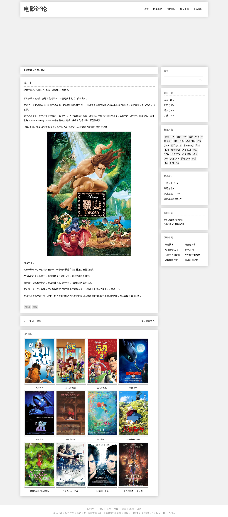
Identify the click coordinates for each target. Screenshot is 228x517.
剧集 (174, 163)
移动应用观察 (191, 260)
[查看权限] (180, 224)
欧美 (36, 70)
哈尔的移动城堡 (133, 439)
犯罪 (176, 145)
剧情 (169, 137)
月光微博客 (190, 244)
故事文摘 (189, 250)
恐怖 (175, 154)
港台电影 (184, 9)
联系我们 (91, 509)
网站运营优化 (171, 250)
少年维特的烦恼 (192, 255)
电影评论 (35, 9)
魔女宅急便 (70, 439)
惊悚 (188, 145)
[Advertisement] (114, 41)
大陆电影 (198, 9)
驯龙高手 (133, 388)
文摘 (139, 509)
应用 (131, 509)
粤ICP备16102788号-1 (143, 513)
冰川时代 (36, 321)
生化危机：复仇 (101, 491)
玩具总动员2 (102, 388)
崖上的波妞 (102, 439)
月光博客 (169, 244)
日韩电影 (171, 9)
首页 (146, 9)
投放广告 (69, 513)
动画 (27, 307)
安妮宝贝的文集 (172, 255)
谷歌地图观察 (171, 260)
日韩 (169, 105)
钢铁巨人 (39, 439)
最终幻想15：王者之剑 (133, 491)
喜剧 (181, 137)
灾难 (174, 158)
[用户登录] (169, 224)
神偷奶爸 (150, 321)
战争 (186, 154)
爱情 (194, 137)
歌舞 (175, 150)
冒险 (35, 307)
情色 (185, 158)
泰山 (27, 83)
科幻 (179, 141)
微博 (108, 509)
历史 (186, 150)
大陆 (169, 115)
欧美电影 (157, 9)
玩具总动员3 (71, 388)
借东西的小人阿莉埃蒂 (39, 491)
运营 (124, 509)
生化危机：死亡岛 (70, 491)
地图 (116, 509)
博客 (101, 509)
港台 (169, 110)
